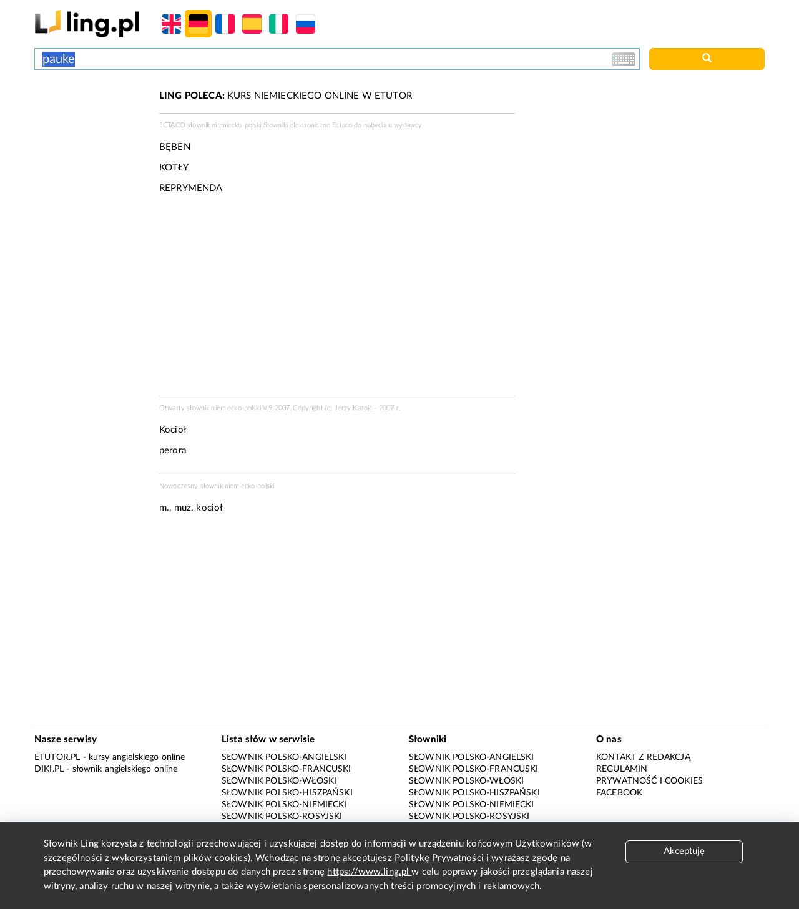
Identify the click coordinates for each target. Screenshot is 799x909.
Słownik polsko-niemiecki (284, 804)
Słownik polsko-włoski (279, 781)
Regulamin (621, 769)
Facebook (619, 793)
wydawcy (408, 125)
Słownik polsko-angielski (284, 757)
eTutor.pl (57, 757)
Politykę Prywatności (439, 858)
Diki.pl (49, 769)
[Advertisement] (90, 136)
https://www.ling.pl (369, 872)
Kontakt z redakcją (643, 757)
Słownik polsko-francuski (286, 769)
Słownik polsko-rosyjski (282, 816)
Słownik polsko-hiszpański (287, 793)
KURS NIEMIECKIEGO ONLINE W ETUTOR (285, 96)
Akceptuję (684, 851)
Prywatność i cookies (649, 781)
